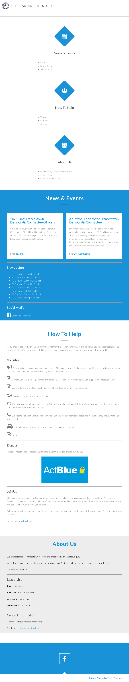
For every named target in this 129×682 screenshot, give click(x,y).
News (43, 62)
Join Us (43, 124)
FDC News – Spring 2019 (23, 274)
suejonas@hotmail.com (29, 628)
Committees (48, 173)
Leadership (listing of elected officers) (58, 170)
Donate (43, 120)
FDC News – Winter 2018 (24, 287)
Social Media (46, 69)
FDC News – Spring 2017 (23, 297)
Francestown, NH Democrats (33, 6)
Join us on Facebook (19, 315)
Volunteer (45, 117)
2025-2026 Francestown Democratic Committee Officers (32, 220)
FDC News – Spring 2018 (23, 284)
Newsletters (46, 66)
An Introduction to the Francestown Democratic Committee (94, 220)
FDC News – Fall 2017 (22, 291)
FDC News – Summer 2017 (24, 294)
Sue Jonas (19, 253)
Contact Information (51, 176)
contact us (22, 521)
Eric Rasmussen (81, 253)
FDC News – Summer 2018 (24, 280)
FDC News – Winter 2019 (24, 277)
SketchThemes (114, 678)
